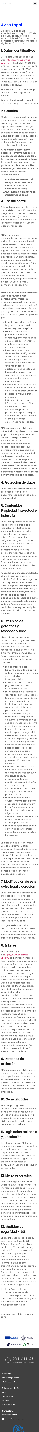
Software (5, 1401)
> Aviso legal (6, 1374)
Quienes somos (7, 1396)
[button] (35, 3)
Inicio (4, 1392)
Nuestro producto (8, 1405)
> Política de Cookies (9, 1382)
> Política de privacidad (10, 1378)
